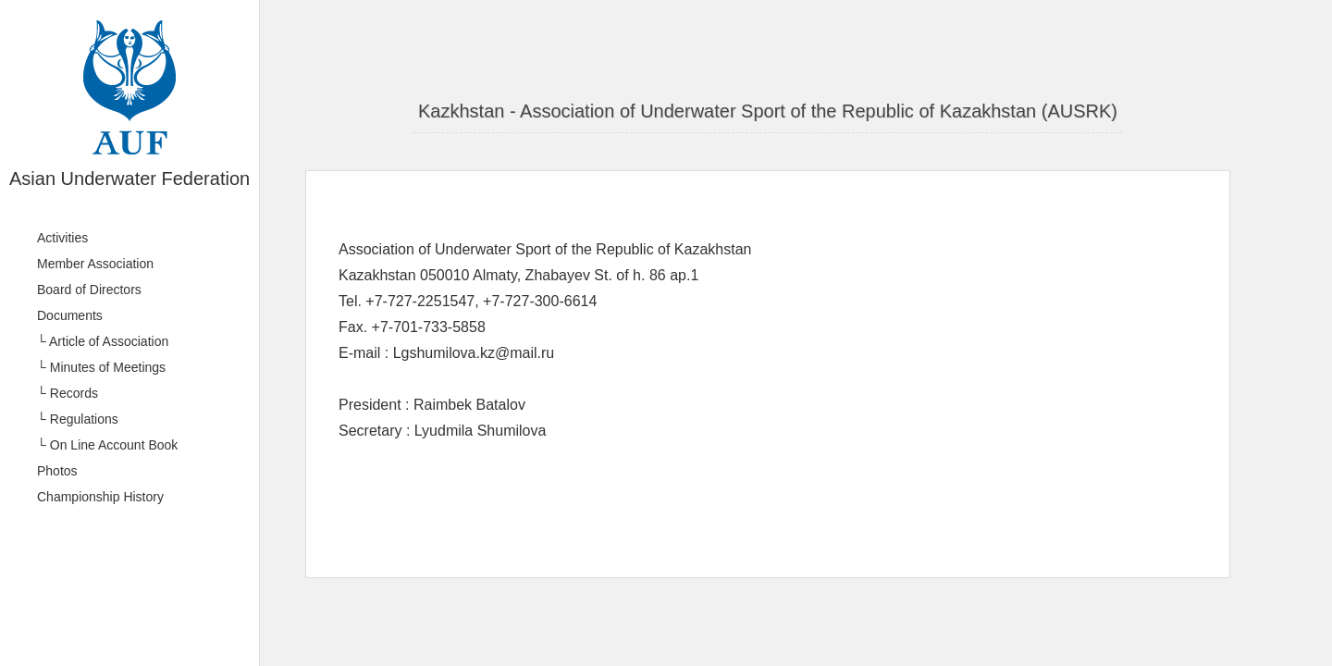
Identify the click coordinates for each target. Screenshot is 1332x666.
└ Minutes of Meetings (101, 367)
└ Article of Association (102, 341)
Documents (70, 315)
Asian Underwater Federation (129, 178)
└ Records (67, 393)
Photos (57, 470)
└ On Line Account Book (107, 445)
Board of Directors (89, 289)
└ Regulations (77, 419)
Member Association (95, 263)
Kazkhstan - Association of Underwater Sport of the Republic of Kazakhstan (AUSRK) (767, 111)
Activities (62, 237)
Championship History (100, 496)
